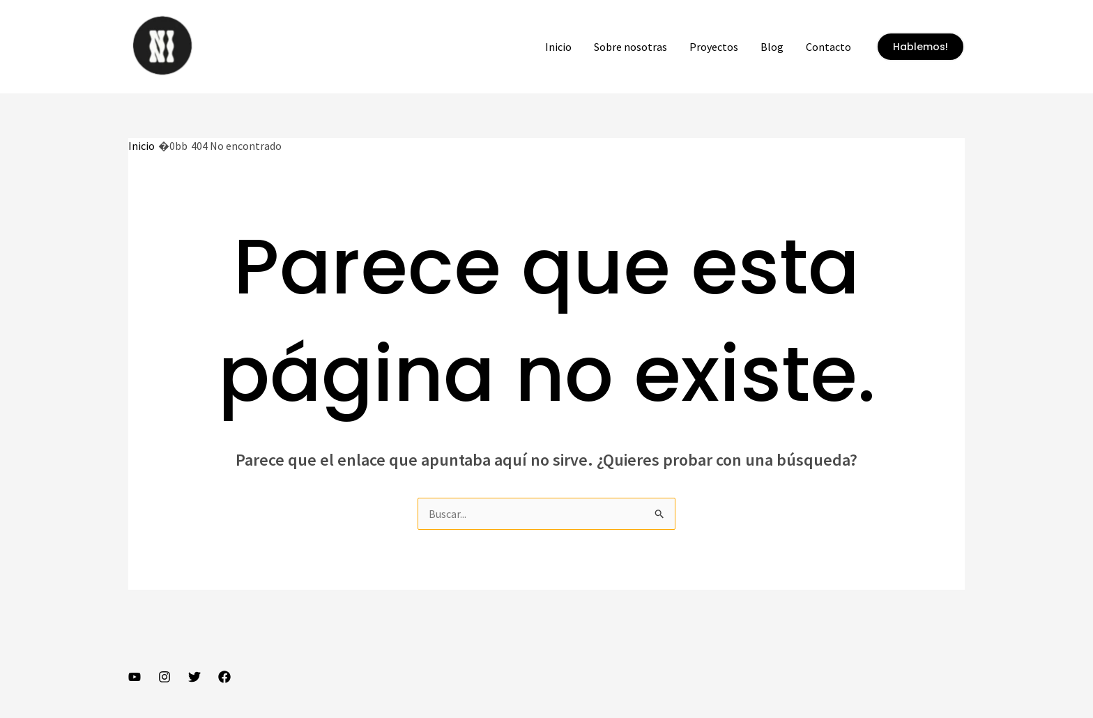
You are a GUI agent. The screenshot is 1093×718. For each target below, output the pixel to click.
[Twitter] (194, 677)
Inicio (558, 47)
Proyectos (713, 47)
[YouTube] (134, 677)
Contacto (828, 47)
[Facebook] (224, 677)
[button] (920, 46)
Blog (772, 47)
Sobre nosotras (630, 47)
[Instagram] (164, 677)
